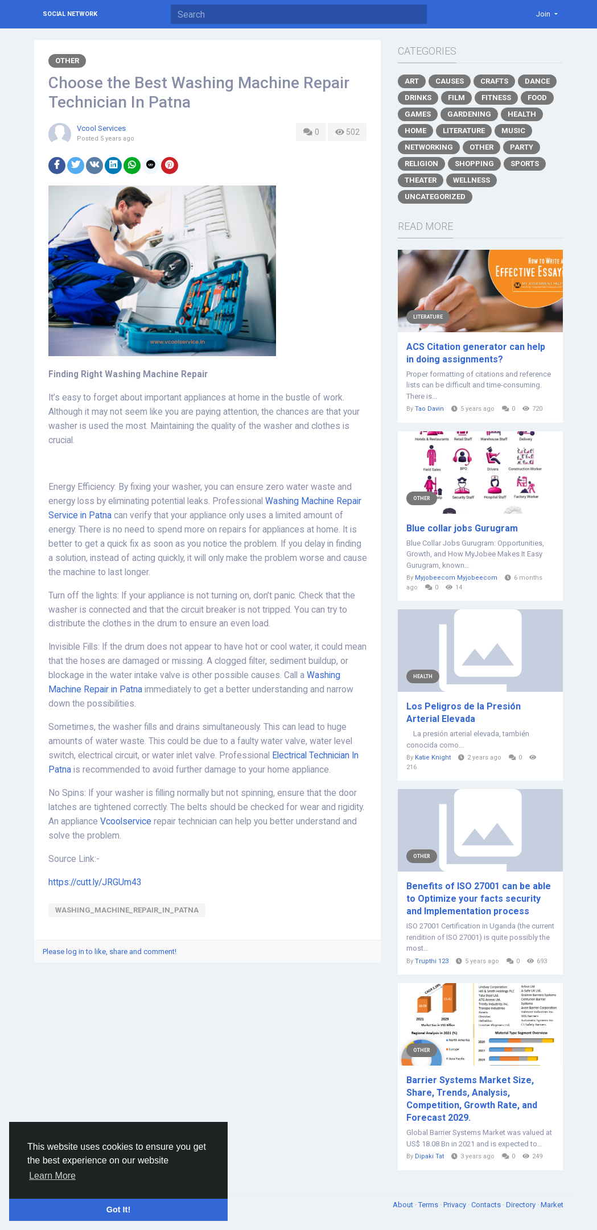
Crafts (494, 81)
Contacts (487, 1204)
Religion (421, 163)
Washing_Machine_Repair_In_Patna (127, 910)
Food (537, 97)
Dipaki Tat (429, 1156)
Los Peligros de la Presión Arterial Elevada (463, 712)
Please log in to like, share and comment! (109, 951)
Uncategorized (435, 196)
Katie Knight (433, 757)
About (404, 1204)
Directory (521, 1204)
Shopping (474, 163)
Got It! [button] (118, 1209)
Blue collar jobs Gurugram (462, 528)
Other (67, 60)
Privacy (455, 1204)
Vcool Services (101, 128)
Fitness (496, 97)
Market (552, 1204)
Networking (429, 147)
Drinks (418, 97)
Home (415, 130)
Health (522, 114)
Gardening (469, 114)
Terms (429, 1204)
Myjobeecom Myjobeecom (456, 577)
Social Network (70, 14)
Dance (537, 81)
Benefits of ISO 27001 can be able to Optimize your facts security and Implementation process (478, 899)
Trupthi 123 (431, 961)
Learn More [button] (52, 1176)
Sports (524, 163)
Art (412, 81)
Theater (421, 180)
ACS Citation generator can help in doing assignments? (475, 353)
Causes (449, 81)
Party (521, 147)
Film (456, 97)
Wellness (471, 180)
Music (513, 130)
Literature (464, 130)
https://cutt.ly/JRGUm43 (95, 882)
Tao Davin (429, 408)
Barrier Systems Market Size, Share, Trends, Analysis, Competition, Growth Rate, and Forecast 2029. (471, 1099)
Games (418, 114)
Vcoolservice (125, 821)
